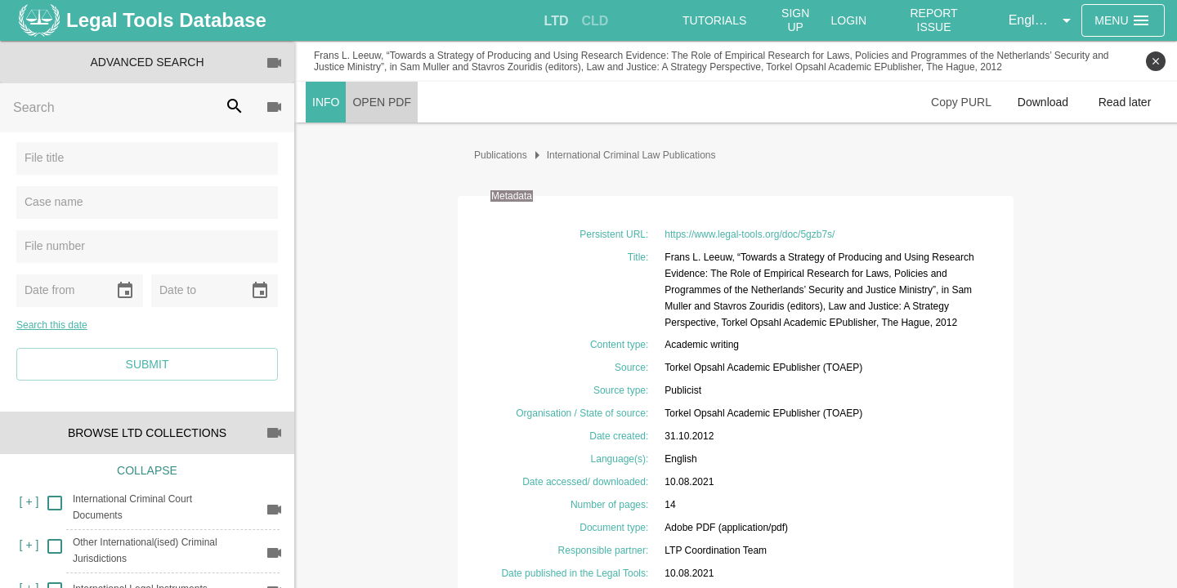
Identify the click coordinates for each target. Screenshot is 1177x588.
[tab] (556, 21)
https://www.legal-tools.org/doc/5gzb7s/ (750, 234)
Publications (500, 155)
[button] (1042, 20)
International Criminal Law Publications (631, 155)
